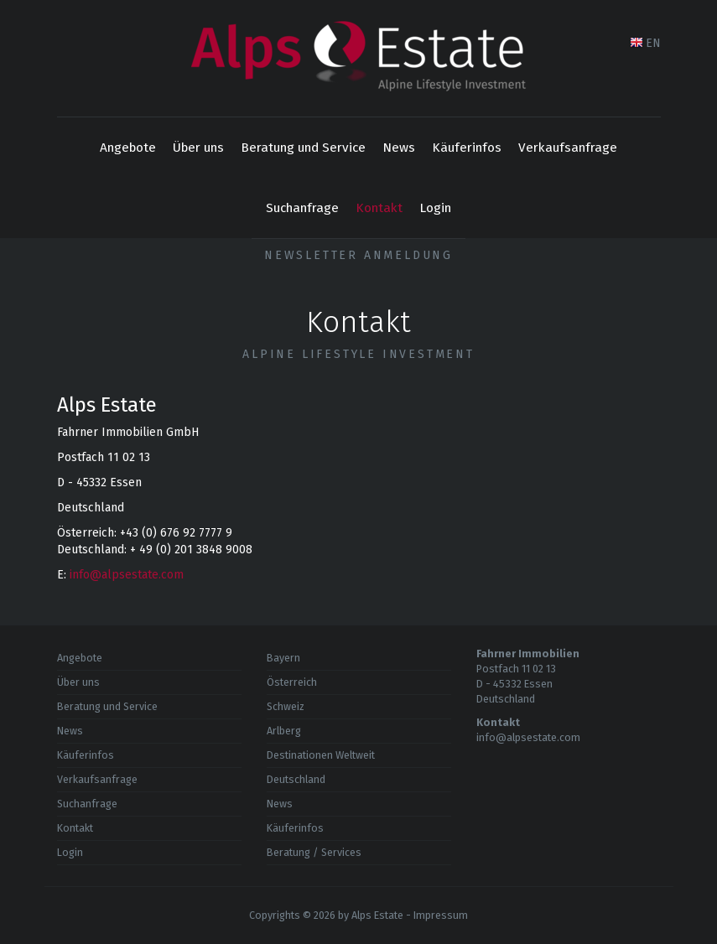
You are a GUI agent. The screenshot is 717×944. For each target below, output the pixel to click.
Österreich (292, 682)
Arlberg (284, 730)
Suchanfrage (302, 207)
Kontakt (379, 207)
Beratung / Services (314, 852)
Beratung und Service (303, 147)
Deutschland (296, 779)
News (398, 147)
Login (435, 207)
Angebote (128, 147)
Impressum (440, 915)
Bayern (283, 657)
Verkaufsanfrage (567, 147)
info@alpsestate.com (127, 575)
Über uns (198, 147)
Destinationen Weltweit (321, 755)
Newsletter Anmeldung (358, 255)
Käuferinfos (466, 147)
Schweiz (285, 706)
